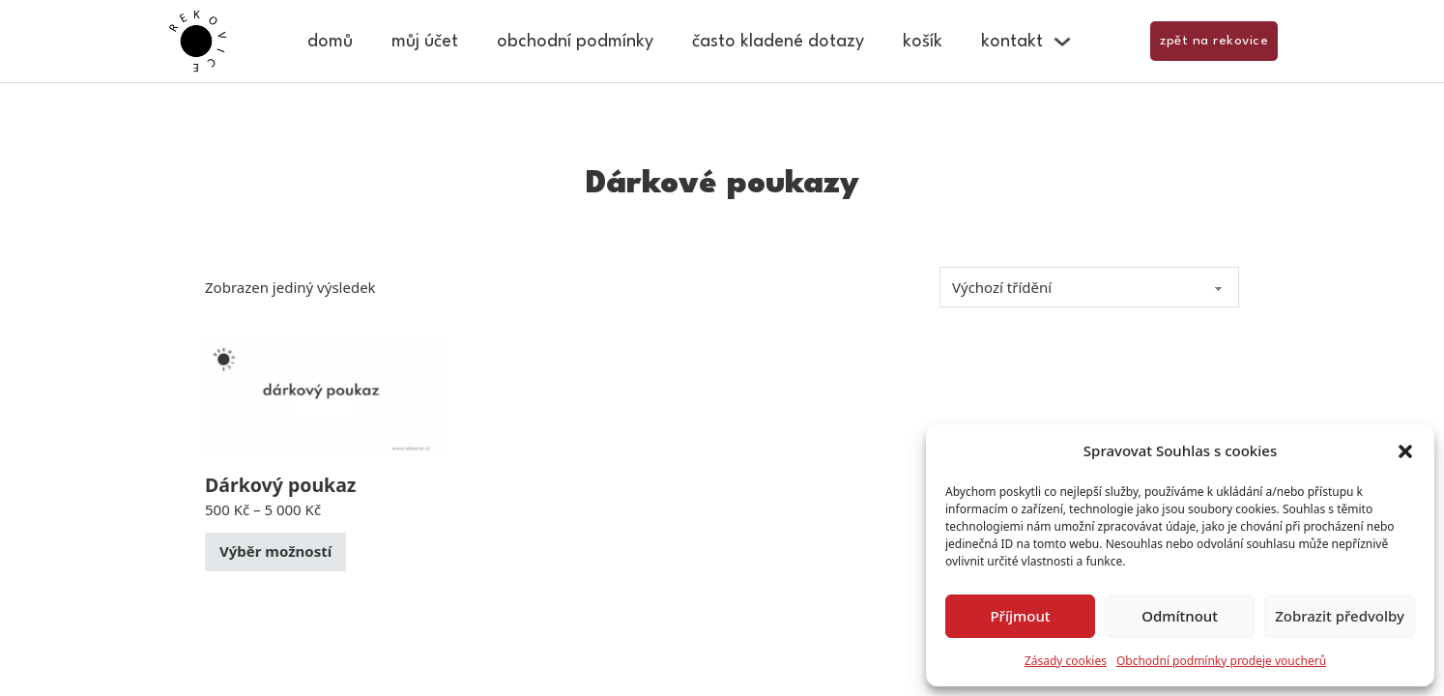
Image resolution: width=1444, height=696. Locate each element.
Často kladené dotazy (778, 41)
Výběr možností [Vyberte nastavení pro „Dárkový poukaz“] (275, 551)
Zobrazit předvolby (1339, 615)
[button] (1405, 451)
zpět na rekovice (1214, 40)
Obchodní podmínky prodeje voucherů (1221, 660)
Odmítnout (1179, 615)
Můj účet (424, 41)
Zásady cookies (1066, 660)
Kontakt (1012, 41)
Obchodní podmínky (575, 41)
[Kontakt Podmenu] (1062, 41)
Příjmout (1020, 615)
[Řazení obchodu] (1089, 287)
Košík (922, 41)
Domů (330, 41)
